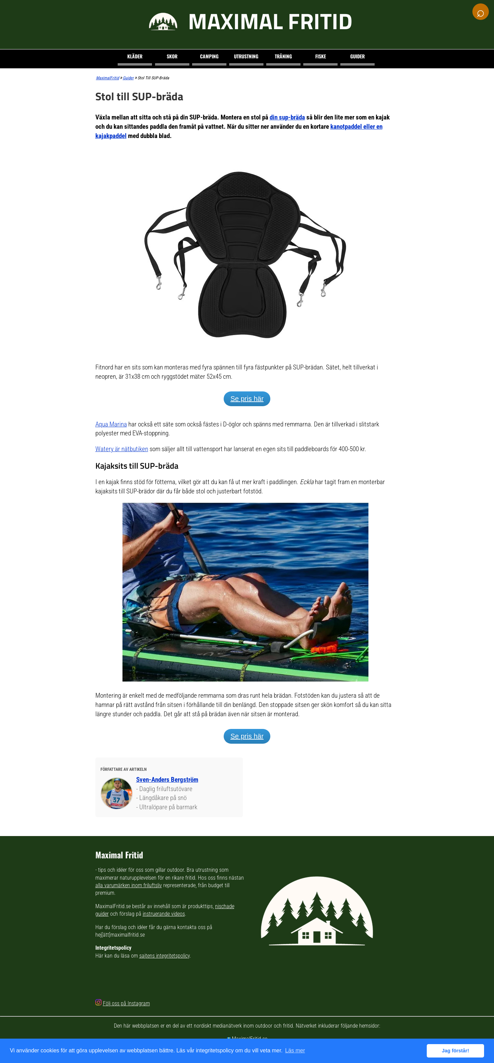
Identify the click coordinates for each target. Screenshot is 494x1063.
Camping (209, 56)
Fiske (320, 56)
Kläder (134, 56)
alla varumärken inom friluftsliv (128, 885)
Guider (357, 56)
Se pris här (247, 398)
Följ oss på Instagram (126, 1003)
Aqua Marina (111, 424)
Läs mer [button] (295, 1050)
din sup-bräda (287, 117)
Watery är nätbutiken (121, 449)
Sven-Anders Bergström (167, 780)
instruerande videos (164, 914)
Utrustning (246, 56)
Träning (283, 56)
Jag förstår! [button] (455, 1050)
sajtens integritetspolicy (164, 955)
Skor (172, 56)
